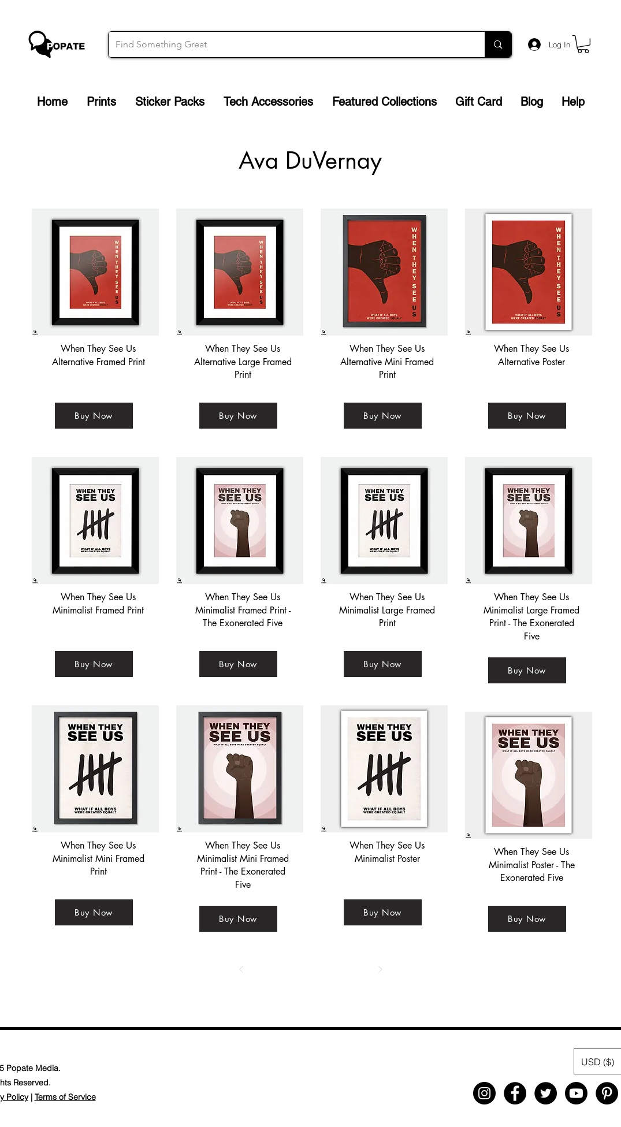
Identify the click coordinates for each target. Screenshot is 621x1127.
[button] (583, 44)
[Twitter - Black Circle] (545, 1093)
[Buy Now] (94, 416)
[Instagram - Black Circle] (484, 1093)
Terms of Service (65, 1097)
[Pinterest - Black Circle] (607, 1093)
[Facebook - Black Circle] (515, 1093)
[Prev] (241, 969)
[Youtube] (576, 1093)
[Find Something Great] (288, 44)
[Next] (380, 969)
